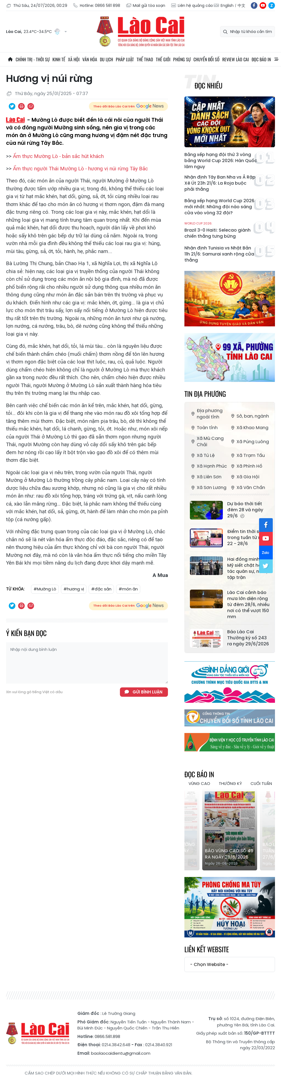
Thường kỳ (230, 783)
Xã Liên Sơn (205, 477)
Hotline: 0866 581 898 (96, 6)
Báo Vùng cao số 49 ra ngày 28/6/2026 (229, 854)
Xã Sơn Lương (208, 487)
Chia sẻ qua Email (30, 106)
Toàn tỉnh (204, 427)
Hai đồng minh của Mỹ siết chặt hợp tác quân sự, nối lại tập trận (248, 568)
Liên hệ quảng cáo (192, 6)
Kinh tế (58, 59)
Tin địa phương (205, 393)
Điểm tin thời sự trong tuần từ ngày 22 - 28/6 (248, 538)
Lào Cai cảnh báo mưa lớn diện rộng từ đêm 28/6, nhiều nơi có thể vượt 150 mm (248, 605)
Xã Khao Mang (249, 427)
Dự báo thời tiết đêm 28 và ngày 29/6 (245, 510)
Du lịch (106, 59)
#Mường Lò (44, 589)
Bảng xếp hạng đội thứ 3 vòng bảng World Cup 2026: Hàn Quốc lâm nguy (220, 161)
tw (266, 566)
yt (263, 5)
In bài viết (21, 106)
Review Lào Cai (235, 59)
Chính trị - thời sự (33, 59)
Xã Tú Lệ (202, 455)
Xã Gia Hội (244, 477)
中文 (241, 5)
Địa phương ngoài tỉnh (206, 413)
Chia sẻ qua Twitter (12, 106)
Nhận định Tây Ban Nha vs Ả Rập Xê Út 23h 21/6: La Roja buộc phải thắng (219, 183)
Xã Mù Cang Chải (207, 441)
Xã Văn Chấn (247, 487)
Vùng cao (199, 783)
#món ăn (128, 589)
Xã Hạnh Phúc (208, 466)
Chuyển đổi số (206, 59)
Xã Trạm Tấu (247, 455)
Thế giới (163, 59)
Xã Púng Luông (249, 441)
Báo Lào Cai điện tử (140, 31)
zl (271, 5)
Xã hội (74, 59)
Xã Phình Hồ (246, 466)
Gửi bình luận (147, 692)
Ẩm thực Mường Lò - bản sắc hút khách (58, 156)
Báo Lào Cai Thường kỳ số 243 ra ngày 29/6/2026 (248, 638)
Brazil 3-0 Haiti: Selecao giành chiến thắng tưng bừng (220, 230)
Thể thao (145, 59)
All (276, 59)
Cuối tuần (261, 783)
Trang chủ (10, 59)
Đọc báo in (261, 59)
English (227, 5)
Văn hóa (89, 59)
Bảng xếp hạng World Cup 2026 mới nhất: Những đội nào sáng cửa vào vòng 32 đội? (219, 207)
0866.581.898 (107, 1036)
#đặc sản (101, 589)
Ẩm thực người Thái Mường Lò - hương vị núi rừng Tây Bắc (80, 168)
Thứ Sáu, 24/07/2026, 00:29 (36, 6)
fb (254, 5)
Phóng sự (182, 59)
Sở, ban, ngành (249, 416)
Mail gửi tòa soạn (145, 6)
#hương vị (73, 589)
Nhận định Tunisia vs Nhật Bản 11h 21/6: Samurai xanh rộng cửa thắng (219, 254)
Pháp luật (125, 59)
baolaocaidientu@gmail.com (120, 1053)
